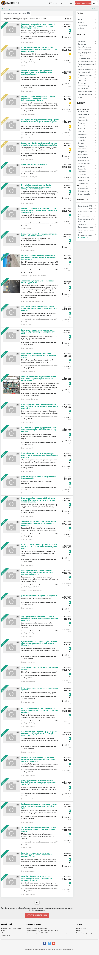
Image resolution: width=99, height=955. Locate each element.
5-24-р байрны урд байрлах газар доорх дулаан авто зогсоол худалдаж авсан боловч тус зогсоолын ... (39, 734)
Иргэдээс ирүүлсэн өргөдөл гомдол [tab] (16, 13)
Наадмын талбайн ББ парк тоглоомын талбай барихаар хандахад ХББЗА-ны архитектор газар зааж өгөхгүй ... (39, 210)
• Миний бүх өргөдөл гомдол (84, 933)
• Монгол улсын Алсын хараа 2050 (36, 928)
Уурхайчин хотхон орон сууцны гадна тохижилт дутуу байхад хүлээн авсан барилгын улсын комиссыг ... (39, 644)
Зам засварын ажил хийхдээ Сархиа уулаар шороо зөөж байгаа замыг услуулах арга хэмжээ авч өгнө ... (39, 308)
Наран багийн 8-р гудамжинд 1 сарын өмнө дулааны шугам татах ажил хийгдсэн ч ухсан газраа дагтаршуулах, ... (38, 759)
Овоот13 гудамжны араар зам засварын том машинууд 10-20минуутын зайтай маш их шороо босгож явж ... (39, 257)
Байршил (81, 103)
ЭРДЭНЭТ (10, 2)
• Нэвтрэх (78, 931)
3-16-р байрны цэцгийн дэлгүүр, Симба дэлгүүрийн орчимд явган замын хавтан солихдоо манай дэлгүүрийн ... (36, 187)
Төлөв (80, 13)
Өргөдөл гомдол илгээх (83, 3)
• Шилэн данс (5, 935)
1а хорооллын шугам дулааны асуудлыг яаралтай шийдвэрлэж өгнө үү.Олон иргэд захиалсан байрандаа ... (37, 572)
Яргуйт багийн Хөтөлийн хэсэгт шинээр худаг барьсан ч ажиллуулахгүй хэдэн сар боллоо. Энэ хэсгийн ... (39, 710)
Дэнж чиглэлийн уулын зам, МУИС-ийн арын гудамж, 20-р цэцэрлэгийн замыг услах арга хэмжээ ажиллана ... (38, 500)
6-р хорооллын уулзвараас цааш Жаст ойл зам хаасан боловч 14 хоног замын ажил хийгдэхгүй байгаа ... (39, 547)
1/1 (37, 902)
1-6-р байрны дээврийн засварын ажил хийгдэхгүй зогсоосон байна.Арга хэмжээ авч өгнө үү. (38, 355)
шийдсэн (87, 28)
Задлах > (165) (83, 237)
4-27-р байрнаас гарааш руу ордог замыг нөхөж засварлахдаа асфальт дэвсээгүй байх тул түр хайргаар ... (39, 430)
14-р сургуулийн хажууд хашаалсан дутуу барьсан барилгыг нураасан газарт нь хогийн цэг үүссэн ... (40, 122)
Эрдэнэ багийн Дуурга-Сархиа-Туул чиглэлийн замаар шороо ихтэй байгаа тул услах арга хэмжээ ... (38, 523)
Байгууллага (82, 200)
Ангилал (81, 34)
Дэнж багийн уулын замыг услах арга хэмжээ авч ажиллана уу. (38, 478)
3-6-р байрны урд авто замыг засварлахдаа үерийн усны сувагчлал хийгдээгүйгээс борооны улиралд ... (39, 455)
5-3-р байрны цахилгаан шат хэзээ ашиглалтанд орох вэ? (39, 668)
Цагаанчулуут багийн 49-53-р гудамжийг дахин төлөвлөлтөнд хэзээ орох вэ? (39, 235)
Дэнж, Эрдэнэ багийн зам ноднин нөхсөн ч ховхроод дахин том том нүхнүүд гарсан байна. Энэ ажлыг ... (39, 783)
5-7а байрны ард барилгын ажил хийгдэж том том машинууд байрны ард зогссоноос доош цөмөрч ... (38, 829)
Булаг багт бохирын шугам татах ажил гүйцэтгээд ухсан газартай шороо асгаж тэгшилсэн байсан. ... (36, 855)
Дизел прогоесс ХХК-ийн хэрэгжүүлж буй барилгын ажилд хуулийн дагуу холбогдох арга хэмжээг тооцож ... (39, 49)
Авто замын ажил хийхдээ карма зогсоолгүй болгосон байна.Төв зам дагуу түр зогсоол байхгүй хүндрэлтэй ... (38, 26)
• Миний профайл (81, 928)
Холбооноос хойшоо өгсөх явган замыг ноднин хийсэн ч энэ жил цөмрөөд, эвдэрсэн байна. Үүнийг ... (39, 806)
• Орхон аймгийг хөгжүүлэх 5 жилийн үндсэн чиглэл (42, 931)
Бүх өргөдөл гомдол (56, 3)
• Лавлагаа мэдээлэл (8, 933)
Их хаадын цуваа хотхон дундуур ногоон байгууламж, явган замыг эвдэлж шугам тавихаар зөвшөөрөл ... (36, 73)
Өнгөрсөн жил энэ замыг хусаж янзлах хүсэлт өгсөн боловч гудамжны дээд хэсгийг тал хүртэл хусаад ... (38, 379)
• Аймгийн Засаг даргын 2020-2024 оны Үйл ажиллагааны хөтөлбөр (47, 933)
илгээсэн (87, 22)
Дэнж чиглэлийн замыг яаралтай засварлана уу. (39, 596)
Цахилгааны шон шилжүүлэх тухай (34, 165)
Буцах (95, 9)
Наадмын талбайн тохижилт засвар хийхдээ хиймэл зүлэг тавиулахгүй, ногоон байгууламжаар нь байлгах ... (38, 98)
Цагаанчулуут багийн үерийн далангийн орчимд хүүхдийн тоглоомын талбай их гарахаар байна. (39, 144)
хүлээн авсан (87, 25)
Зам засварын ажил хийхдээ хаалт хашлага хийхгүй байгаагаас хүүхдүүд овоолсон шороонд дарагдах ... (39, 618)
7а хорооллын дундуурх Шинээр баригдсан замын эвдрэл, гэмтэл (37, 282)
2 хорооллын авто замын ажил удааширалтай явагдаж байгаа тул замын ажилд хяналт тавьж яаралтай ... (39, 406)
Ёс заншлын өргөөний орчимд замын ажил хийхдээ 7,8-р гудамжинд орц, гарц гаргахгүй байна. (38, 332)
